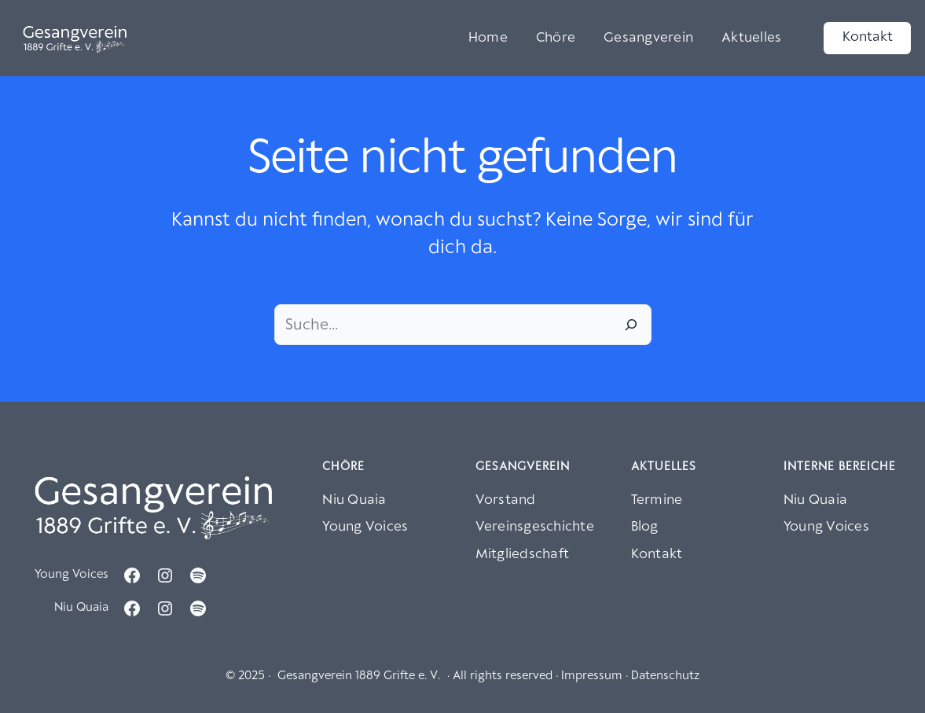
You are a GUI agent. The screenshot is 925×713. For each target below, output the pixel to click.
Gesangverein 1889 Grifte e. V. (358, 676)
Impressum (591, 676)
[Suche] (631, 324)
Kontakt (867, 37)
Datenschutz (665, 676)
